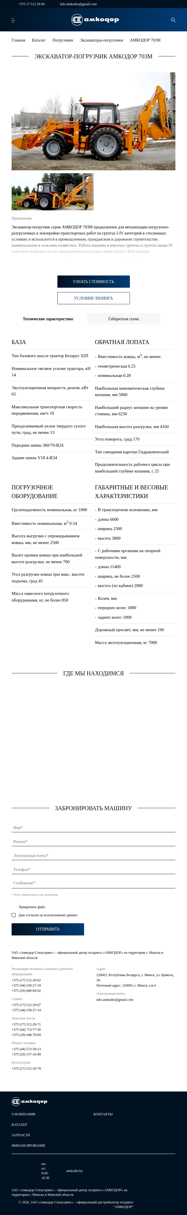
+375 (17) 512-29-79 (26, 1069)
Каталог (39, 40)
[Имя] (93, 826)
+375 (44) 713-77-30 (26, 1030)
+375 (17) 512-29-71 (26, 1024)
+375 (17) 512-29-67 (26, 1005)
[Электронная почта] (93, 854)
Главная (18, 40)
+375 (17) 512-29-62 (26, 980)
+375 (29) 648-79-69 (26, 1035)
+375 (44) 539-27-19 (26, 985)
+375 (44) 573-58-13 (26, 1049)
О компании (23, 1114)
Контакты (103, 1114)
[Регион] (93, 840)
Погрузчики (62, 40)
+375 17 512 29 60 (28, 4)
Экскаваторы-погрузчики (101, 40)
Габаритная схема (123, 319)
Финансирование (29, 1146)
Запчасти (21, 1135)
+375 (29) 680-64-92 (26, 991)
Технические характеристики (48, 319)
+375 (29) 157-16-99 (26, 1054)
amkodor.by (54, 1171)
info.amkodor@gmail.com (75, 4)
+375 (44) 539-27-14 (26, 1010)
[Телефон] (93, 868)
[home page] (95, 20)
